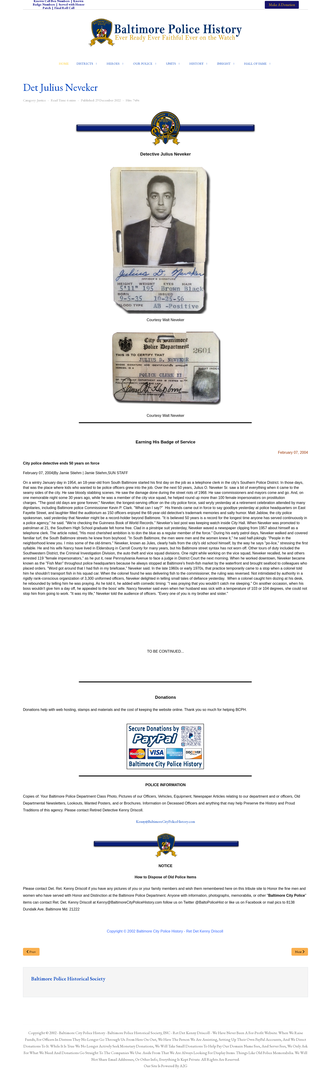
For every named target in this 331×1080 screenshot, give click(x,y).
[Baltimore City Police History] (165, 32)
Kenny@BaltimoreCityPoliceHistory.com (165, 821)
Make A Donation (282, 4)
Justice (41, 100)
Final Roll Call (64, 8)
